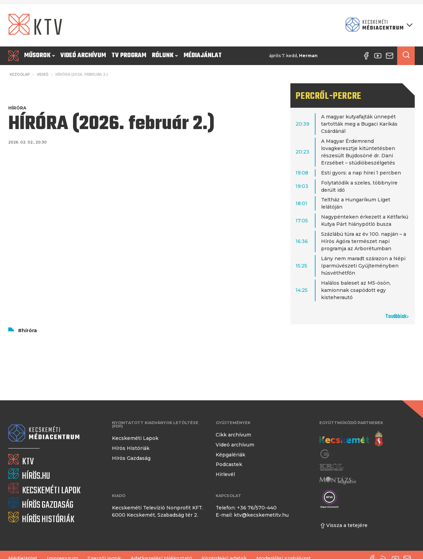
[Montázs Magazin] (337, 480)
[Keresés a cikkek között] (406, 55)
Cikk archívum (233, 435)
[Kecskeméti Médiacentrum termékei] (377, 25)
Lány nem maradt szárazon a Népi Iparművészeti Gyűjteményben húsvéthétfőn (363, 265)
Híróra (17, 107)
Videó (43, 74)
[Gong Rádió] (329, 454)
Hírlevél (225, 474)
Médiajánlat (203, 56)
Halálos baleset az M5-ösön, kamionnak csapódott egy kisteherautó (356, 290)
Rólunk (165, 56)
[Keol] (331, 467)
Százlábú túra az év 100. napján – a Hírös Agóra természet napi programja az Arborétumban (363, 241)
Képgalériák (230, 455)
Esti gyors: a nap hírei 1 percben (361, 173)
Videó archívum (83, 56)
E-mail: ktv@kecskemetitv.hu (252, 515)
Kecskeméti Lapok (135, 438)
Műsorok (39, 56)
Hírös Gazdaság (131, 458)
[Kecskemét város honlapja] (351, 439)
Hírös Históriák (130, 448)
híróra (29, 330)
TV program (129, 56)
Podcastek (229, 464)
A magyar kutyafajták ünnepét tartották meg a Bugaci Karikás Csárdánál (359, 124)
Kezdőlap (20, 74)
